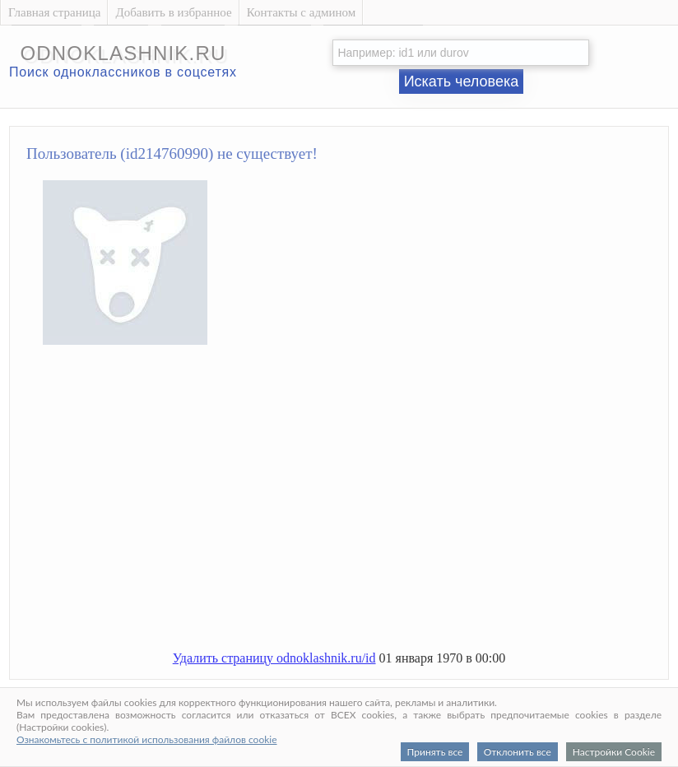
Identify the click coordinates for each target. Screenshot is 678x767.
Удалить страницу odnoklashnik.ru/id (274, 658)
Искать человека (461, 81)
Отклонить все (517, 752)
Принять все (435, 752)
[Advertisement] (355, 504)
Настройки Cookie (614, 752)
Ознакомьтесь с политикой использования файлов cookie (146, 739)
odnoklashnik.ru (122, 53)
